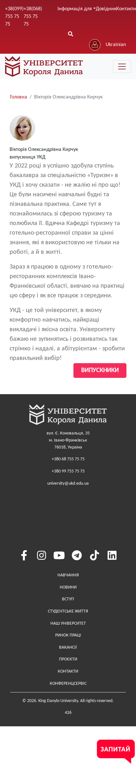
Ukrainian (116, 44)
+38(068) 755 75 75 (33, 16)
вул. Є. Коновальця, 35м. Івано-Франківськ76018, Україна (68, 440)
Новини (68, 587)
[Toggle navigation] (122, 66)
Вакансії (68, 647)
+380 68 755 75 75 (68, 459)
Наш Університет (68, 623)
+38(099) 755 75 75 (14, 16)
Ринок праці (68, 635)
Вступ (68, 599)
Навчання (68, 575)
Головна (18, 97)
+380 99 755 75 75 (68, 471)
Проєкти (68, 659)
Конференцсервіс (68, 683)
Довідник (106, 9)
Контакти (68, 671)
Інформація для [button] (74, 9)
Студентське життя (68, 611)
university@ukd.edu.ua (68, 483)
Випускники (100, 370)
